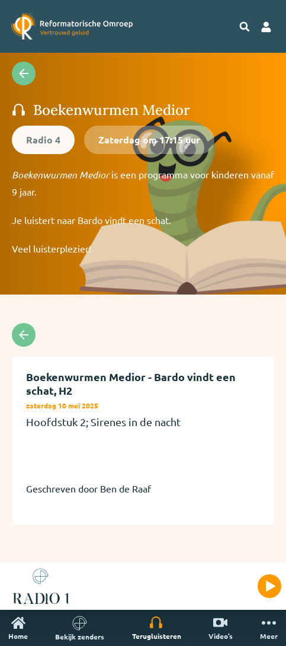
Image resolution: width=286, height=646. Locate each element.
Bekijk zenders (79, 628)
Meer (269, 628)
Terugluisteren (156, 628)
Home (18, 628)
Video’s (220, 628)
